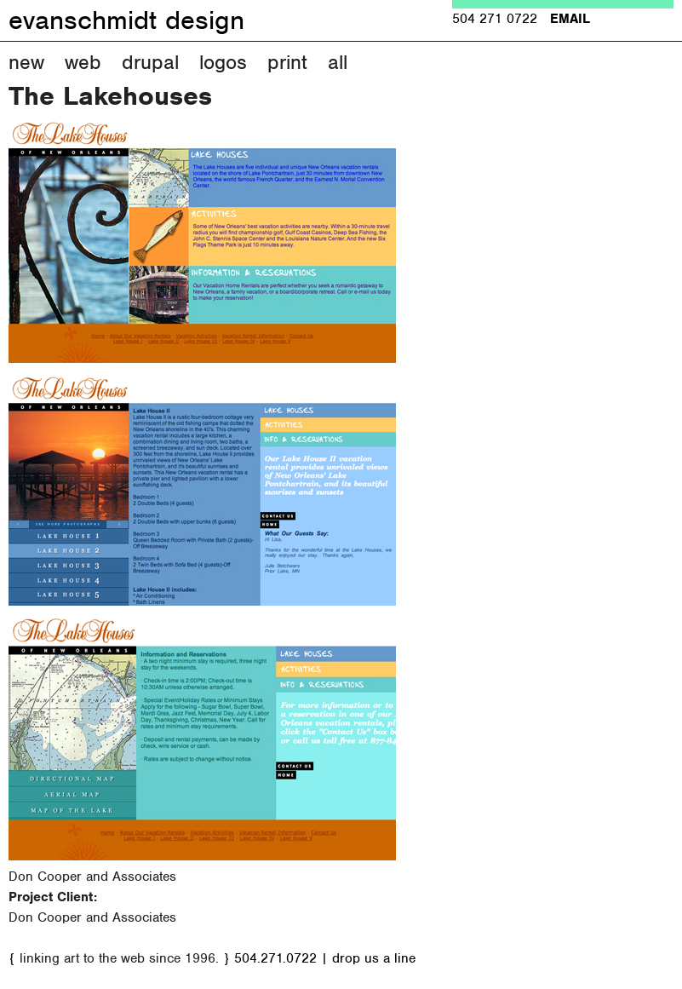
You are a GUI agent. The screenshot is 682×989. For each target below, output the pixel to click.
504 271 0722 (494, 18)
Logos (223, 62)
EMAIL (570, 18)
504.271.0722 (275, 958)
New (26, 62)
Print (287, 62)
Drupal (150, 62)
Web (83, 62)
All (337, 62)
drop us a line (374, 958)
